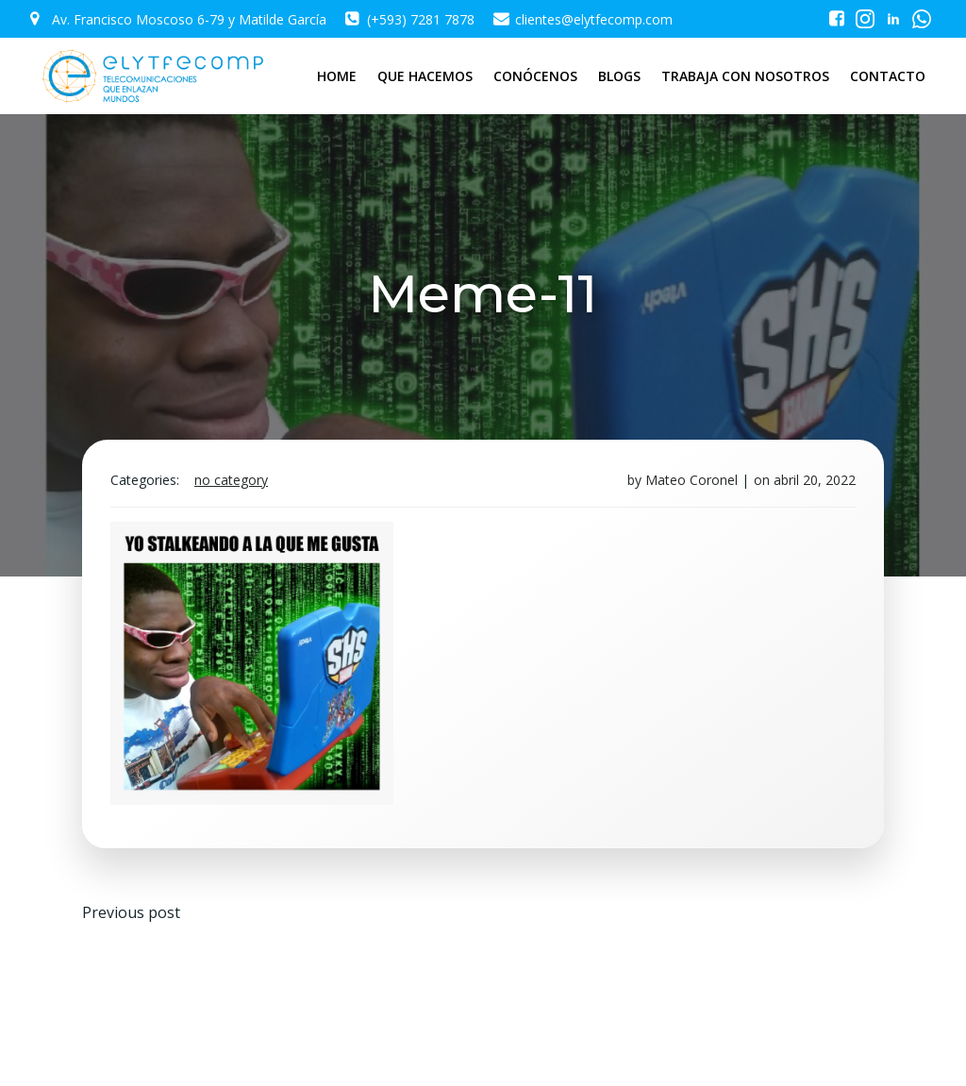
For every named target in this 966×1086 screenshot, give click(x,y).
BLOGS (619, 76)
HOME (337, 76)
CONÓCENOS (535, 76)
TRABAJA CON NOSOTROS (745, 76)
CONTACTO (887, 76)
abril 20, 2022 (815, 480)
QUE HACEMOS (425, 76)
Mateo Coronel (691, 480)
